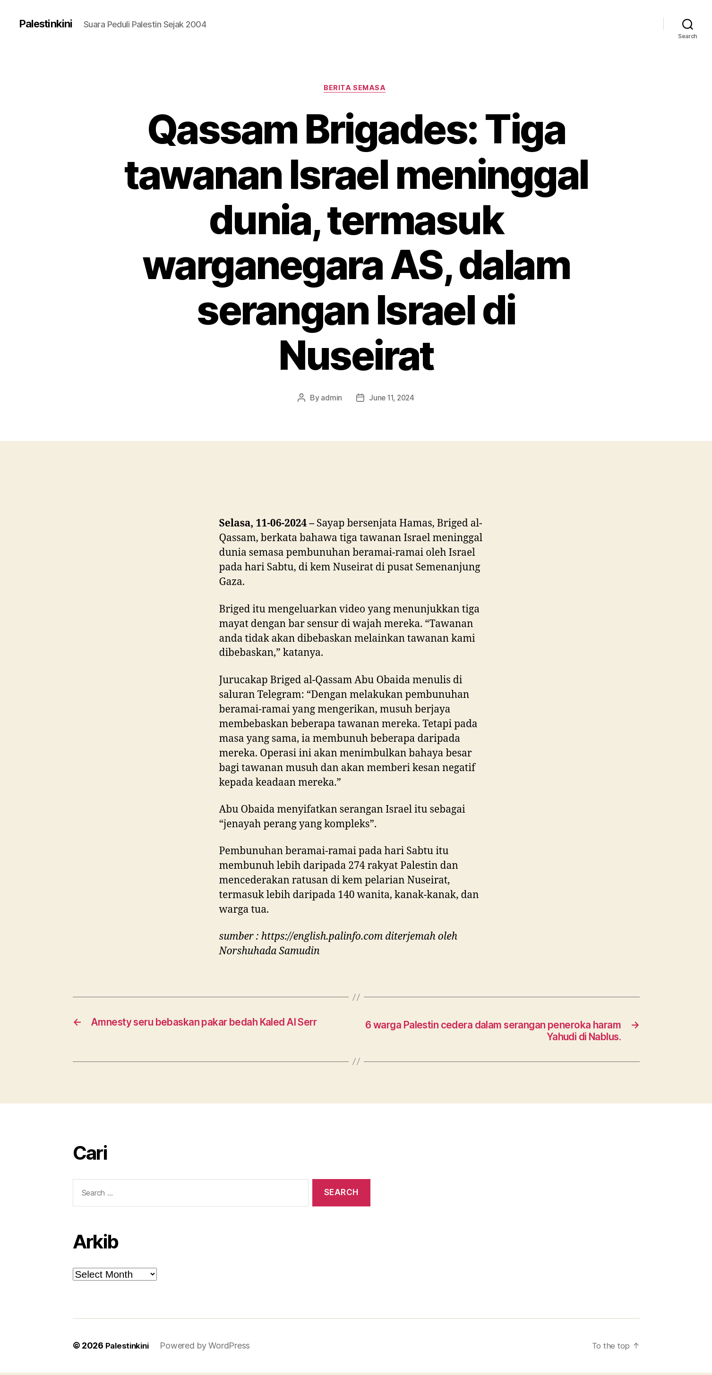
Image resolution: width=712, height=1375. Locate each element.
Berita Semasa (356, 89)
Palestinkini (48, 23)
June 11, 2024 (392, 399)
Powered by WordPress (208, 1348)
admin (330, 399)
